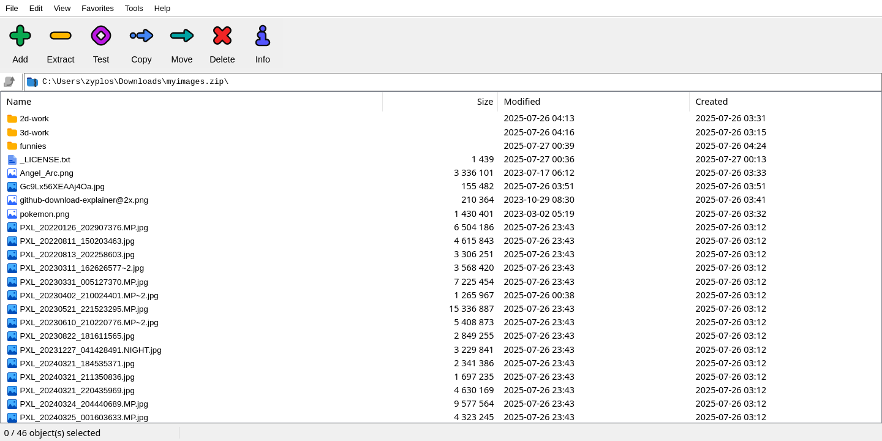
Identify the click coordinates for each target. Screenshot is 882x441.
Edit (36, 8)
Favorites (97, 8)
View (62, 8)
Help (162, 8)
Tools (134, 8)
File (12, 8)
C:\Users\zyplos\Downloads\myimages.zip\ (135, 82)
